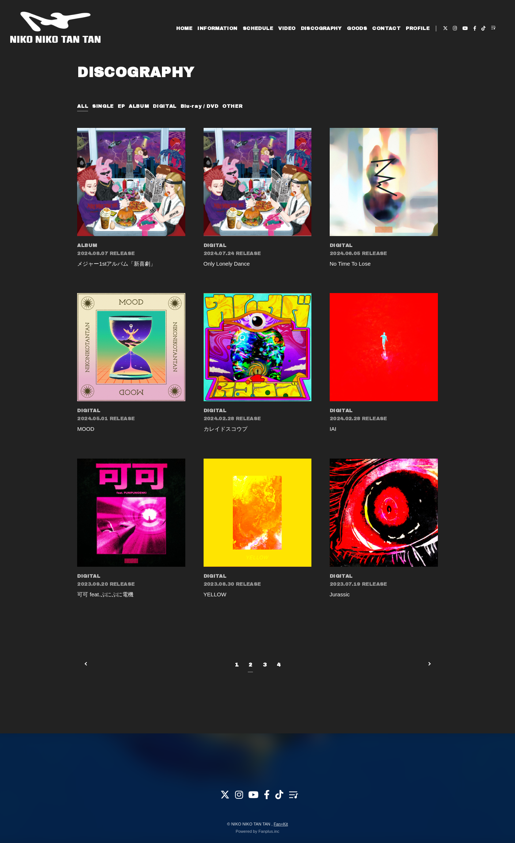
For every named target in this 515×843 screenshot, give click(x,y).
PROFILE (417, 28)
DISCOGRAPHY (321, 28)
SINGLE (103, 106)
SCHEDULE (258, 28)
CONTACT (386, 28)
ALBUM (139, 106)
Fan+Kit (281, 824)
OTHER (232, 106)
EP (121, 106)
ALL (82, 106)
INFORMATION (217, 28)
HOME (184, 28)
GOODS (357, 28)
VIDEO (286, 28)
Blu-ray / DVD (199, 106)
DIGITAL (165, 106)
